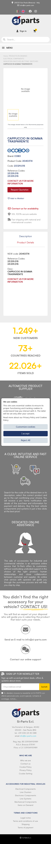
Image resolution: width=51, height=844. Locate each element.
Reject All (25, 440)
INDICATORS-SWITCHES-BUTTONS (16, 61)
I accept (25, 433)
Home (5, 56)
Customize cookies (25, 426)
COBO (17, 156)
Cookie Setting (25, 773)
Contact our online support (25, 659)
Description (25, 236)
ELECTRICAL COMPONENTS (13, 59)
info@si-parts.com (28, 736)
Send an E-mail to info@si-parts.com (25, 639)
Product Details (25, 242)
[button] (19, 189)
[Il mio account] (21, 31)
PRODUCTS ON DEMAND (18, 56)
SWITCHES (34, 61)
